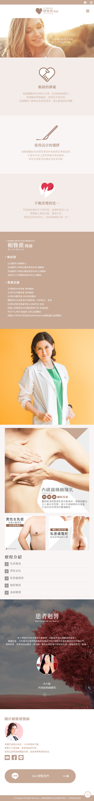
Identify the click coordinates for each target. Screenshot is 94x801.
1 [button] (44, 694)
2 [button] (49, 694)
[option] (47, 662)
